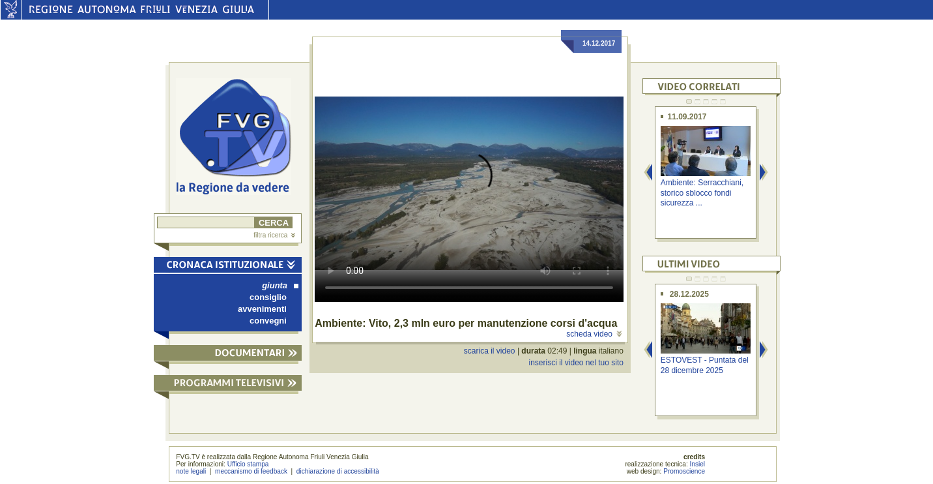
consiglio (268, 297)
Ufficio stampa (248, 464)
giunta (280, 285)
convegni (268, 320)
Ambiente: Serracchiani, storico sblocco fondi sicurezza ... (702, 192)
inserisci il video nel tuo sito (575, 362)
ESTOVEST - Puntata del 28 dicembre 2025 (705, 364)
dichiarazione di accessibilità (337, 471)
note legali (191, 471)
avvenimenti (262, 309)
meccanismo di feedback (251, 471)
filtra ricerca (274, 235)
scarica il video (489, 350)
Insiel (698, 464)
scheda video (594, 334)
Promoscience (684, 471)
